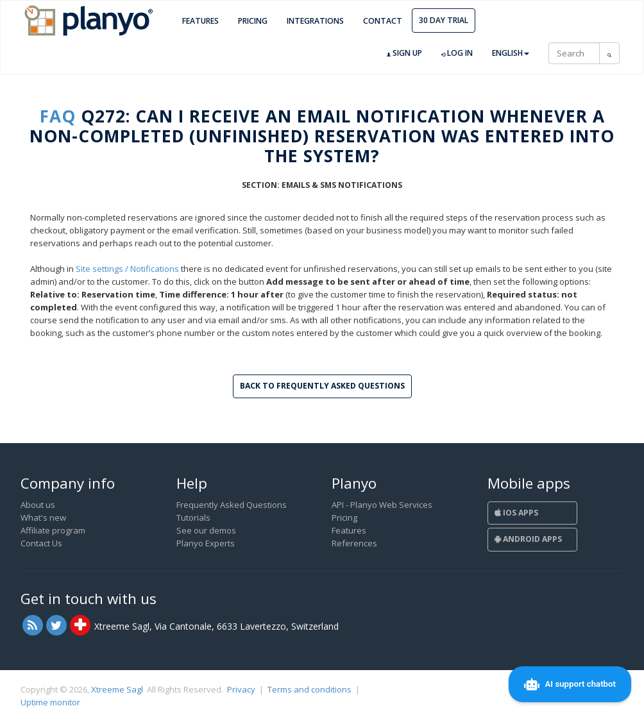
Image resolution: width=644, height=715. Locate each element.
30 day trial (443, 20)
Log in (457, 53)
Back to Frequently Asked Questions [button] (322, 385)
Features (200, 20)
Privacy (241, 689)
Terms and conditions (309, 689)
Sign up (404, 53)
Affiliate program (53, 530)
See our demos (206, 530)
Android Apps (528, 539)
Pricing (252, 20)
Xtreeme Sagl (117, 689)
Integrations (315, 20)
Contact (382, 20)
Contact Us (41, 543)
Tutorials (193, 517)
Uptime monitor (50, 702)
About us (38, 504)
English (510, 52)
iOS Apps (516, 512)
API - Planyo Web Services (382, 504)
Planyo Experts (205, 543)
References (354, 543)
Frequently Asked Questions (231, 504)
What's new (43, 517)
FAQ (58, 116)
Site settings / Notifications (127, 268)
